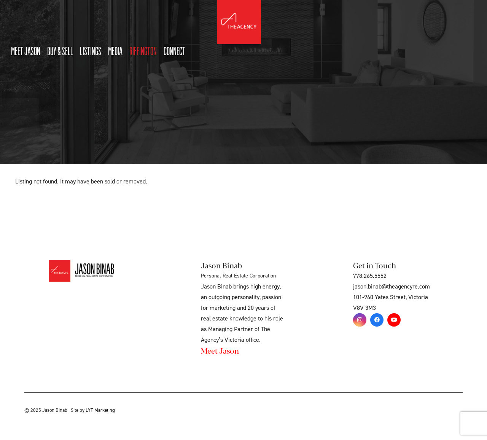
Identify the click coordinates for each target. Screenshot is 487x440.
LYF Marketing (100, 410)
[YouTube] (394, 320)
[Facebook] (377, 320)
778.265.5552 (370, 276)
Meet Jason (220, 350)
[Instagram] (359, 320)
